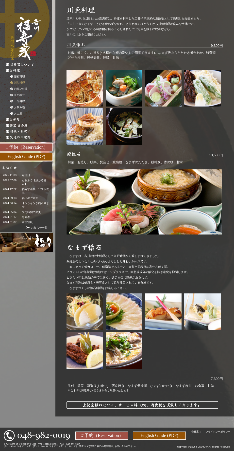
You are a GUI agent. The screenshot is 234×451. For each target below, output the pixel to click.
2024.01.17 (10, 217)
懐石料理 (19, 76)
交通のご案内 (29, 137)
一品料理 (19, 101)
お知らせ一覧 (39, 227)
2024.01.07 (10, 222)
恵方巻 (26, 217)
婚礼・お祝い (29, 131)
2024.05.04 (10, 212)
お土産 (18, 113)
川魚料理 (19, 82)
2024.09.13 (10, 198)
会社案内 (196, 431)
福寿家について (29, 64)
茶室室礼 (27, 222)
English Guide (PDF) (26, 156)
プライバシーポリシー (218, 431)
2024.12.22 (10, 189)
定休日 (26, 175)
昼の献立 (19, 94)
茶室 (29, 125)
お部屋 (29, 119)
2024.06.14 (10, 203)
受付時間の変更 (31, 212)
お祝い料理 (21, 88)
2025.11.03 (10, 175)
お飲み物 (19, 107)
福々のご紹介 (30, 198)
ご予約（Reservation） (26, 147)
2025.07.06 (10, 180)
